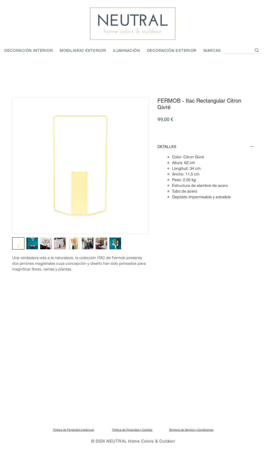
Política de (60, 429)
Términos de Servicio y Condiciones (191, 429)
